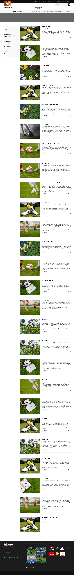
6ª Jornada (45, 379)
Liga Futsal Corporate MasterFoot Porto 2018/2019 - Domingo (53, 11)
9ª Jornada (45, 319)
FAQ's (40, 1)
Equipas (6, 31)
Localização (7, 51)
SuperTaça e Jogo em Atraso (50, 458)
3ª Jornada (45, 439)
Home (32, 11)
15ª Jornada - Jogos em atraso (50, 104)
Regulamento (8, 56)
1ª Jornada (45, 498)
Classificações (8, 34)
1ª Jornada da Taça (47, 280)
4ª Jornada (45, 418)
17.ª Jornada (45, 65)
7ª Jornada (45, 360)
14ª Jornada (45, 163)
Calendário (7, 43)
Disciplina (7, 48)
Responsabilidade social (60, 1)
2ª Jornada (45, 478)
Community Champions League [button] (38, 8)
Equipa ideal (7, 46)
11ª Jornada (45, 222)
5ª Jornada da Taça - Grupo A (50, 143)
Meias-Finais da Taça (48, 85)
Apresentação (8, 29)
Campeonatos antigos (51, 1)
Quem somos (30, 1)
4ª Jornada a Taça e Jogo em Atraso (52, 182)
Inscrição (44, 1)
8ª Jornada (45, 340)
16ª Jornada (45, 124)
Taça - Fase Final (67, 11)
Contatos (68, 1)
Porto (39, 11)
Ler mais (45, 37)
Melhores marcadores (10, 39)
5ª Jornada (45, 399)
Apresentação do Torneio (49, 517)
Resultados (7, 36)
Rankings (35, 1)
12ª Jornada (45, 202)
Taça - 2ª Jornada (47, 261)
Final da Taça (46, 26)
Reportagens (8, 41)
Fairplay (7, 53)
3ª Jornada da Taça (47, 241)
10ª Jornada (45, 300)
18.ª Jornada (45, 46)
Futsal (35, 11)
